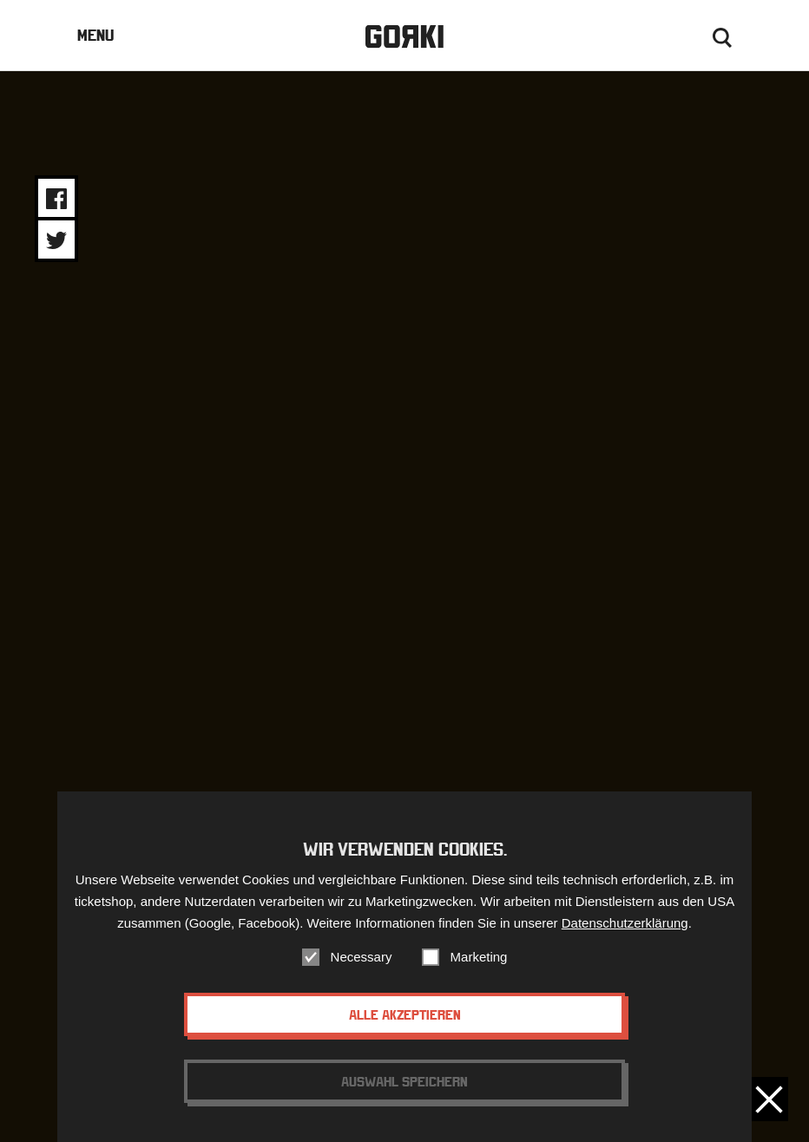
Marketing (479, 959)
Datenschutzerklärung (625, 925)
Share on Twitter (56, 240)
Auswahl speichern (404, 1084)
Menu (95, 35)
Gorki (404, 37)
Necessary (361, 959)
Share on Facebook (56, 198)
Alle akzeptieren (405, 1017)
